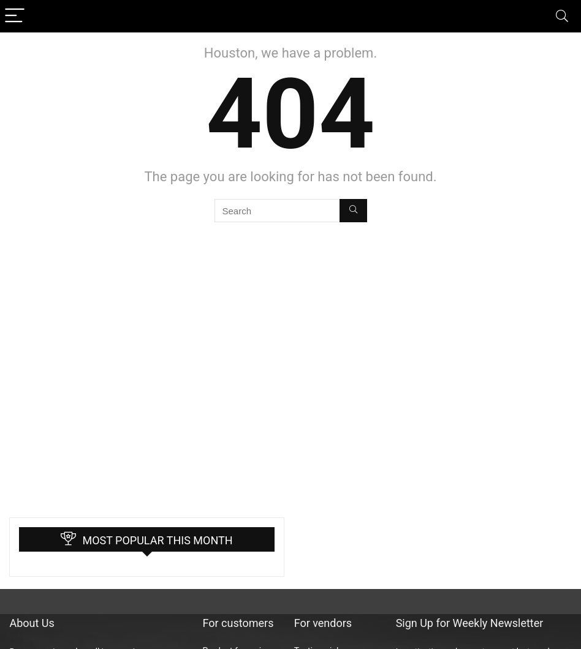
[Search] (562, 16)
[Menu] (14, 16)
